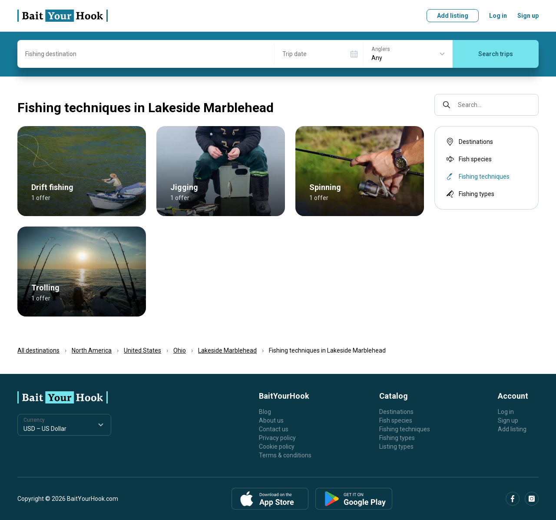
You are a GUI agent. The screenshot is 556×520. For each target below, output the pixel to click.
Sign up (528, 15)
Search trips (495, 53)
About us (271, 420)
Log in (498, 15)
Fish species (468, 159)
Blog (265, 411)
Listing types (396, 446)
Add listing (452, 15)
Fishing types (469, 194)
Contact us (273, 429)
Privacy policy (277, 437)
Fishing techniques (404, 429)
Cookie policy (277, 446)
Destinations (469, 142)
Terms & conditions (285, 455)
